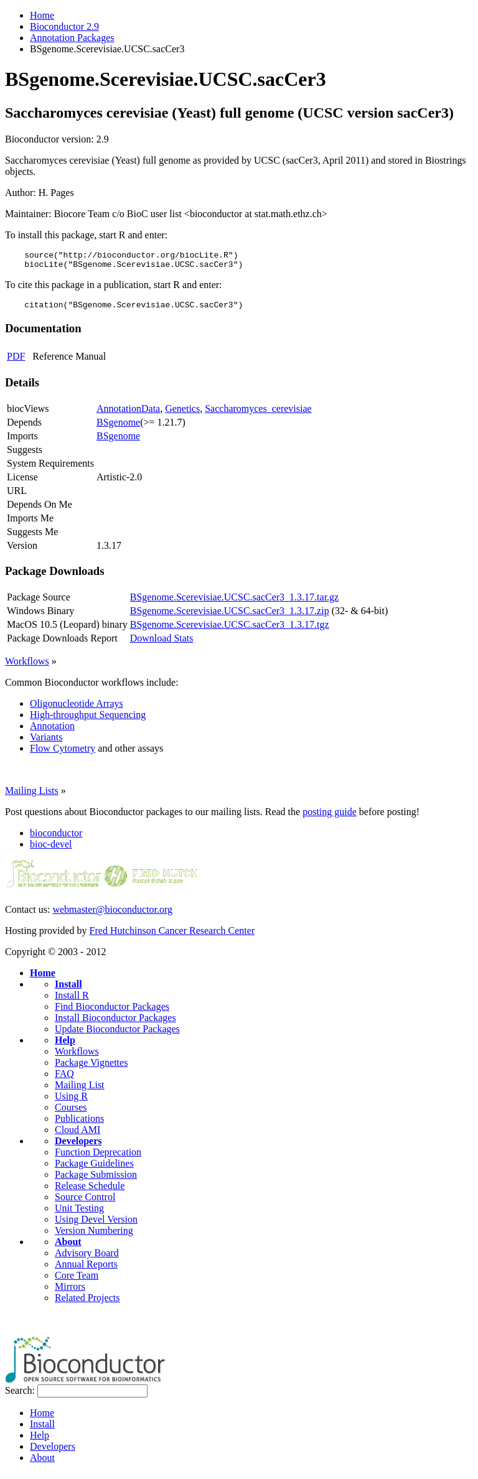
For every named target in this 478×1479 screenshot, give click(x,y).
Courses (71, 1113)
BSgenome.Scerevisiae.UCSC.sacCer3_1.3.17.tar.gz (234, 602)
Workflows (27, 666)
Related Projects (87, 1303)
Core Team (76, 1281)
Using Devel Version (96, 1225)
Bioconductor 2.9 (64, 26)
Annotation (52, 731)
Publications (79, 1124)
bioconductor (56, 838)
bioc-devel (51, 849)
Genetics (182, 414)
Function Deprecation (98, 1157)
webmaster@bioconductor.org (112, 915)
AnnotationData (128, 414)
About (68, 1247)
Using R (71, 1101)
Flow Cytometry (62, 754)
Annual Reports (86, 1269)
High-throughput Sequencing (88, 720)
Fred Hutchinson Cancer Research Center (172, 936)
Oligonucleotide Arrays (76, 709)
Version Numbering (94, 1236)
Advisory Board (87, 1258)
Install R (72, 1001)
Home (42, 15)
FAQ (64, 1079)
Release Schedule (89, 1191)
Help (65, 1045)
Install (68, 989)
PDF (16, 362)
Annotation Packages (72, 37)
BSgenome (118, 427)
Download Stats (162, 643)
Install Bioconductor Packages (115, 1023)
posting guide (329, 817)
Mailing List (80, 1090)
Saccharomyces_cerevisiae (258, 414)
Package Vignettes (91, 1068)
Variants (46, 742)
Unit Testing (79, 1213)
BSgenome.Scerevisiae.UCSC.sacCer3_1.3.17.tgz (229, 630)
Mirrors (70, 1292)
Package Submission (96, 1180)
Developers (78, 1146)
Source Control (85, 1202)
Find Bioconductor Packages (112, 1012)
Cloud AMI (77, 1135)
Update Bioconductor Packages (117, 1034)
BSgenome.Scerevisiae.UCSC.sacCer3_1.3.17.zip (229, 616)
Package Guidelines (94, 1169)
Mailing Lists (32, 796)
